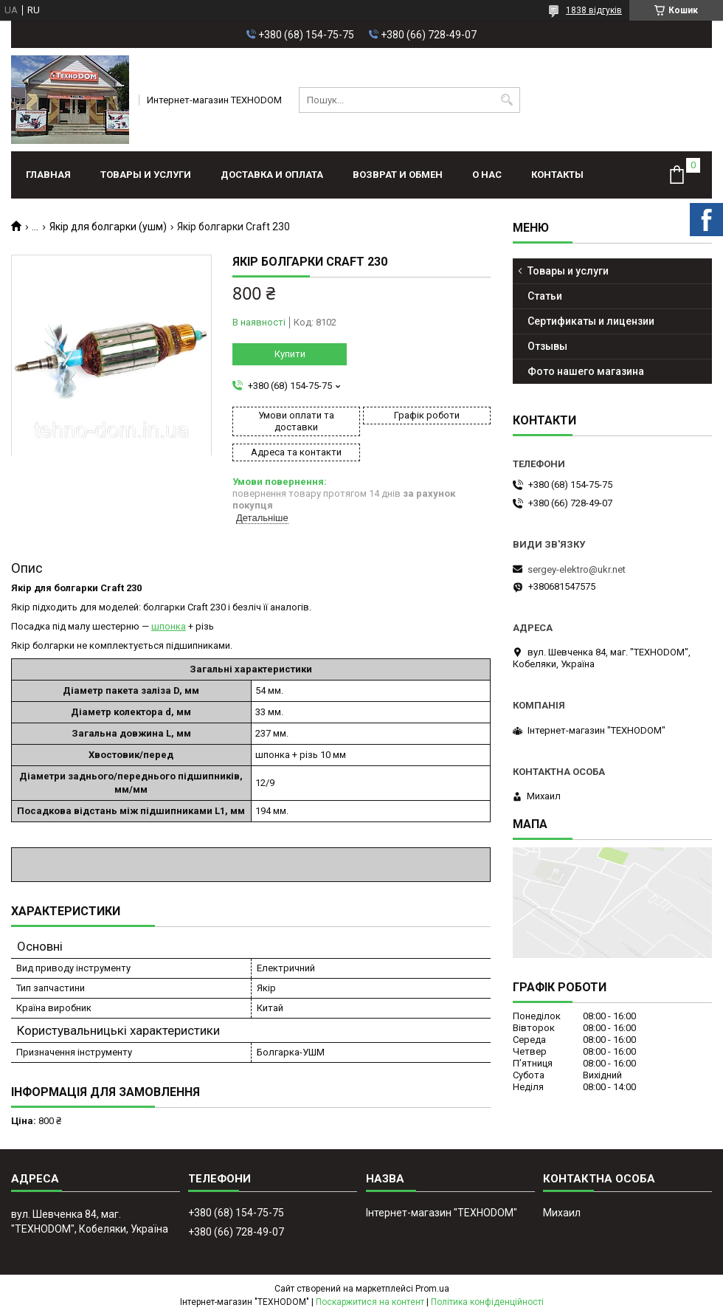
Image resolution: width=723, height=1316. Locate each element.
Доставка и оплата (272, 174)
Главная (48, 174)
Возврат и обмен (398, 174)
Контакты (557, 174)
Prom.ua (432, 1289)
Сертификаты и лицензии (590, 321)
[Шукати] (507, 100)
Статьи (544, 296)
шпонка (168, 626)
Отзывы (547, 346)
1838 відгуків (594, 10)
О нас (487, 174)
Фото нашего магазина (585, 371)
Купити (289, 353)
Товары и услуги (145, 174)
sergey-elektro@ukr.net (576, 569)
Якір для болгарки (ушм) (108, 226)
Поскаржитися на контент (370, 1302)
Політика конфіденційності (487, 1302)
